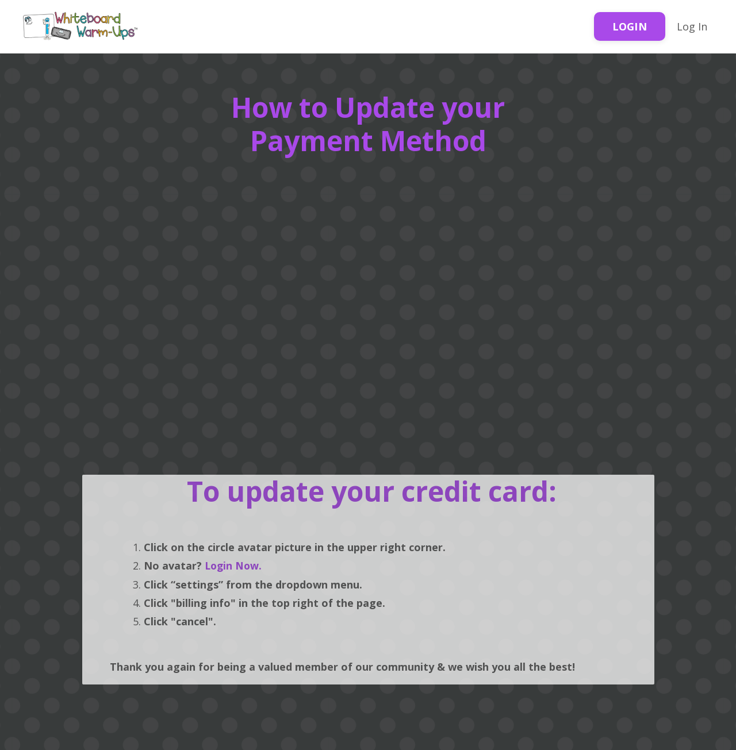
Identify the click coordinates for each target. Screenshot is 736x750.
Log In (692, 26)
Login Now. (233, 565)
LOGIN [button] (629, 26)
